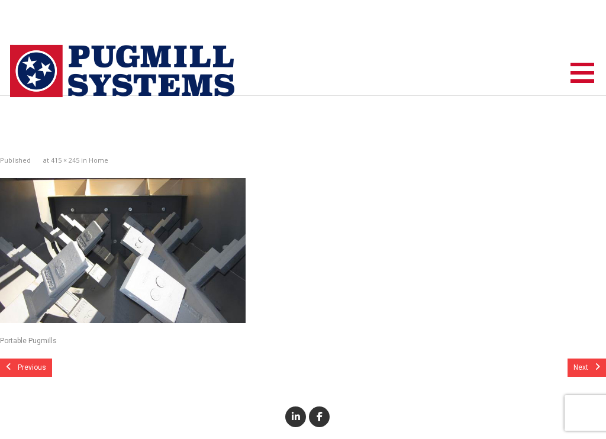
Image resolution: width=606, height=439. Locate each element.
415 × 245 (65, 160)
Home (98, 160)
